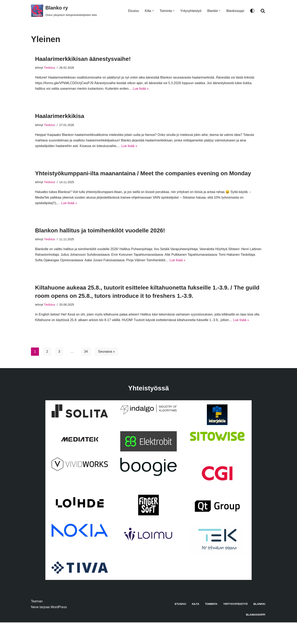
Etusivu (133, 11)
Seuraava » (106, 352)
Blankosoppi (235, 11)
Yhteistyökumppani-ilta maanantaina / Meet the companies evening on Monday (143, 173)
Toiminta (211, 604)
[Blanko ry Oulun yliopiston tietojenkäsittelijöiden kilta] (64, 11)
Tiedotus (49, 67)
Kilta (195, 604)
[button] (153, 11)
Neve (35, 607)
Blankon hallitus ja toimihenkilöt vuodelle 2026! (100, 231)
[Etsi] (262, 10)
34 (86, 352)
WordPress (59, 607)
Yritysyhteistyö (190, 11)
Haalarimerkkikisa (59, 116)
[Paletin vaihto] (252, 11)
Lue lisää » (141, 89)
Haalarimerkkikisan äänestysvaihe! (83, 59)
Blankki (259, 604)
